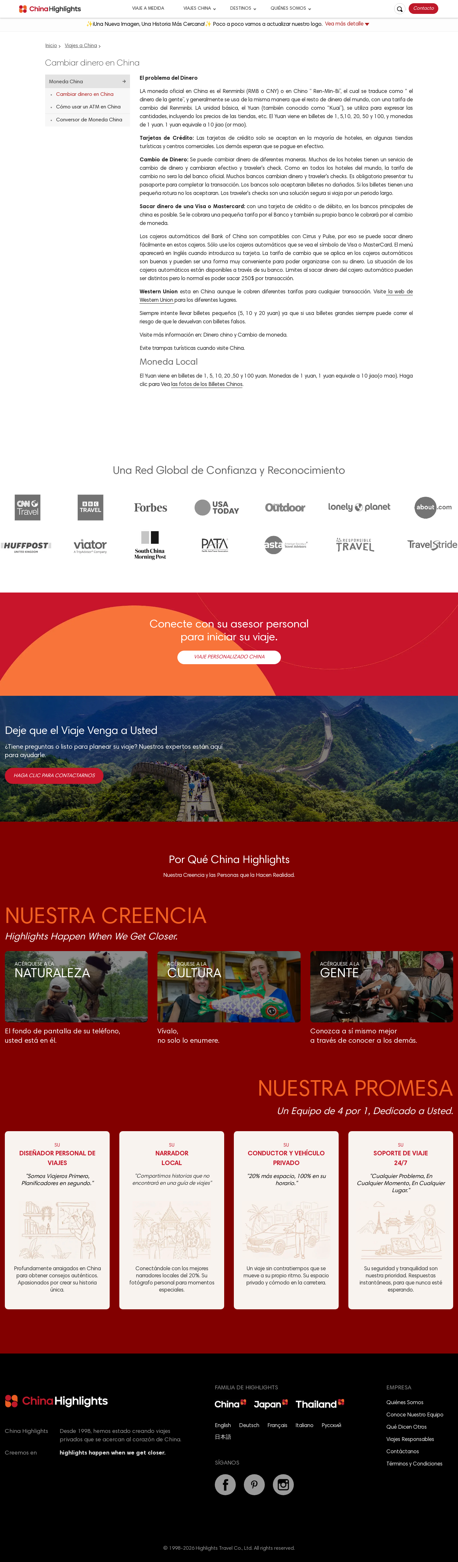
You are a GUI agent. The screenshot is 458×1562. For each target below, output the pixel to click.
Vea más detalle (347, 24)
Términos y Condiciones (414, 1464)
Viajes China (197, 8)
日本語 (223, 1437)
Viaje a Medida (148, 8)
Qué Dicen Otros (406, 1427)
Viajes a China (81, 46)
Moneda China (66, 82)
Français (277, 1426)
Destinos (240, 8)
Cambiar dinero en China (85, 94)
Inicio (51, 46)
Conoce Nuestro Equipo (414, 1415)
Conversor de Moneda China (89, 120)
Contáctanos (402, 1452)
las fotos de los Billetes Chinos (207, 385)
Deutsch (249, 1426)
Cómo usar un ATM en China (88, 107)
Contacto (423, 8)
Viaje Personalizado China (229, 657)
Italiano (304, 1426)
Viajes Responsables (410, 1440)
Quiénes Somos (288, 8)
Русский (331, 1426)
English (223, 1426)
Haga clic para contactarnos (54, 775)
